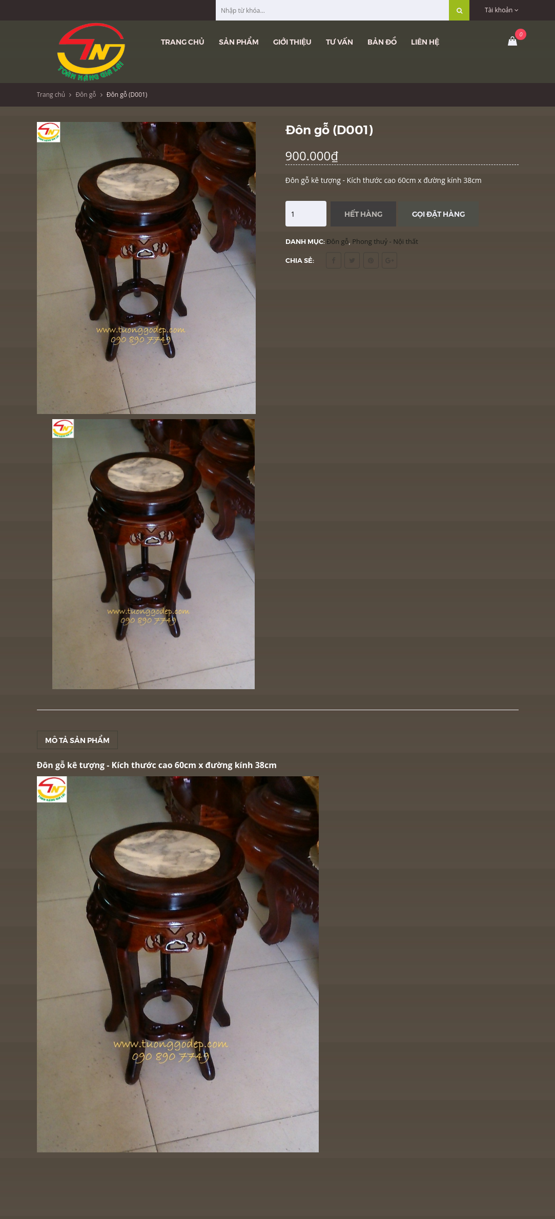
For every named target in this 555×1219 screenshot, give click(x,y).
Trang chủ (182, 41)
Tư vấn (339, 41)
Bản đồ (382, 41)
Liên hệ (425, 41)
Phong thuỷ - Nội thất (385, 241)
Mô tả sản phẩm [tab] (77, 740)
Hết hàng (363, 214)
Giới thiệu (292, 41)
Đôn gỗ (85, 94)
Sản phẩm (239, 41)
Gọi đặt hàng (438, 214)
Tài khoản (501, 10)
